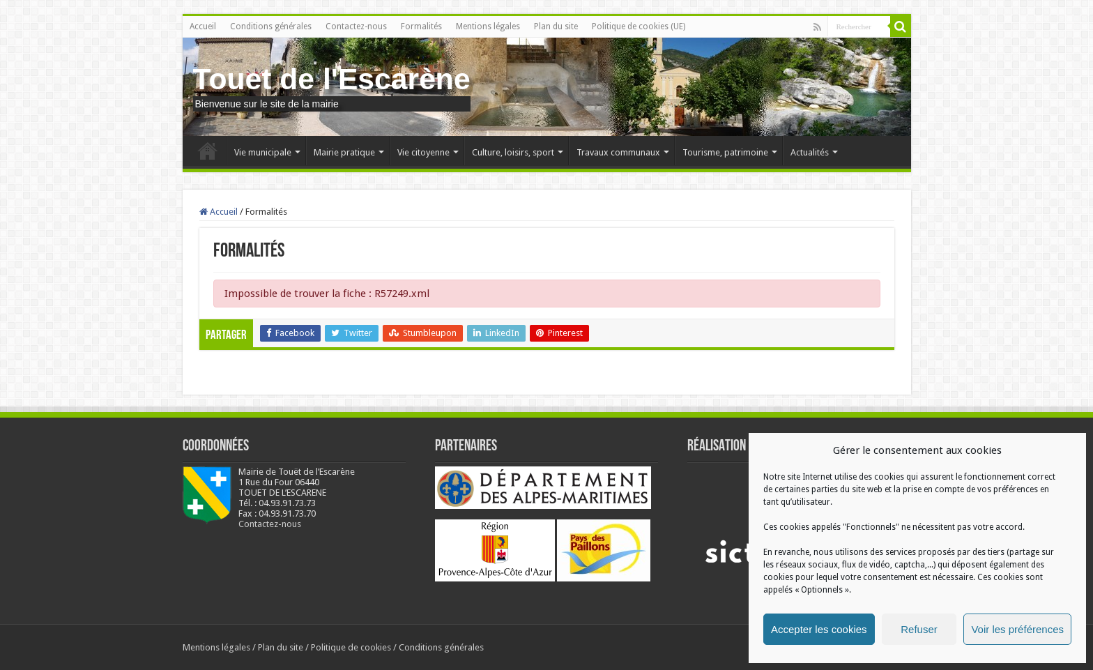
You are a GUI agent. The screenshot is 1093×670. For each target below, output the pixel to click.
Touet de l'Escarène (332, 79)
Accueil (203, 26)
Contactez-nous (356, 26)
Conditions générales (271, 26)
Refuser (919, 629)
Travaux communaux (618, 152)
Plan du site (556, 26)
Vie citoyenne (423, 152)
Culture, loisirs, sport (513, 152)
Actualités (809, 152)
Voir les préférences (1017, 629)
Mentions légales (488, 26)
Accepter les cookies (819, 629)
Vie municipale (262, 152)
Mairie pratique (344, 152)
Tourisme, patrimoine (725, 152)
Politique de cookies (351, 647)
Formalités (421, 26)
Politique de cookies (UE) (638, 26)
